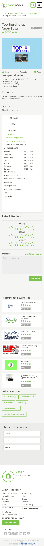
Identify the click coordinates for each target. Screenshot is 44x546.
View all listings (8, 496)
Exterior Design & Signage (14, 414)
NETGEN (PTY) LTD (28, 544)
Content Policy (27, 504)
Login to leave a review (33, 254)
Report (38, 72)
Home (4, 13)
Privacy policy (27, 493)
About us (5, 502)
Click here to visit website (15, 141)
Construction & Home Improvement (24, 13)
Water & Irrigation (11, 408)
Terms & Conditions (10, 493)
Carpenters (8, 402)
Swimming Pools (27, 397)
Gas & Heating (9, 397)
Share (5, 72)
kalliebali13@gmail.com (15, 138)
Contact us (26, 502)
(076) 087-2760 (11, 134)
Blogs (24, 496)
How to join (6, 512)
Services (5, 499)
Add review (35, 278)
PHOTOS (13, 124)
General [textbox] (7, 447)
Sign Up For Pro (11, 522)
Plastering (22, 402)
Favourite (22, 72)
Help (4, 504)
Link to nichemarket (9, 515)
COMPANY (14, 118)
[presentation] (21, 456)
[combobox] (22, 447)
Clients (24, 499)
